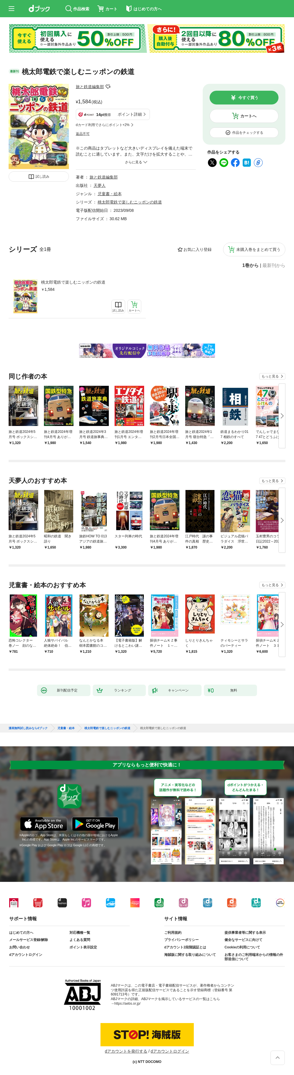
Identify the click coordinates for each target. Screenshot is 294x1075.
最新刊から (273, 265)
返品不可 (83, 134)
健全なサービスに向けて (243, 940)
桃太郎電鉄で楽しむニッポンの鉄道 (73, 282)
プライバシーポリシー (181, 940)
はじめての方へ (21, 933)
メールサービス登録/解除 (28, 940)
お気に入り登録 (197, 249)
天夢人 (100, 185)
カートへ (248, 116)
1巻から (250, 265)
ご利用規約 (172, 933)
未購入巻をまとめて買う (258, 249)
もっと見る (270, 376)
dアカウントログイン (25, 955)
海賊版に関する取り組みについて (190, 955)
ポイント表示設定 (83, 947)
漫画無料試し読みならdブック (28, 728)
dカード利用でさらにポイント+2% (102, 125)
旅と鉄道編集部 (90, 86)
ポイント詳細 (130, 114)
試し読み (42, 177)
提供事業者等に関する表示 (245, 933)
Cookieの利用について (242, 947)
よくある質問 (79, 940)
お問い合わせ (19, 947)
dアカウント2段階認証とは (185, 947)
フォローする (108, 87)
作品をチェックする (247, 133)
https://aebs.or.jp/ (127, 1004)
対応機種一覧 (79, 933)
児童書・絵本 (110, 193)
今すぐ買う (248, 97)
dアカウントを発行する (126, 1051)
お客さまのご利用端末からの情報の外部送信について (254, 957)
